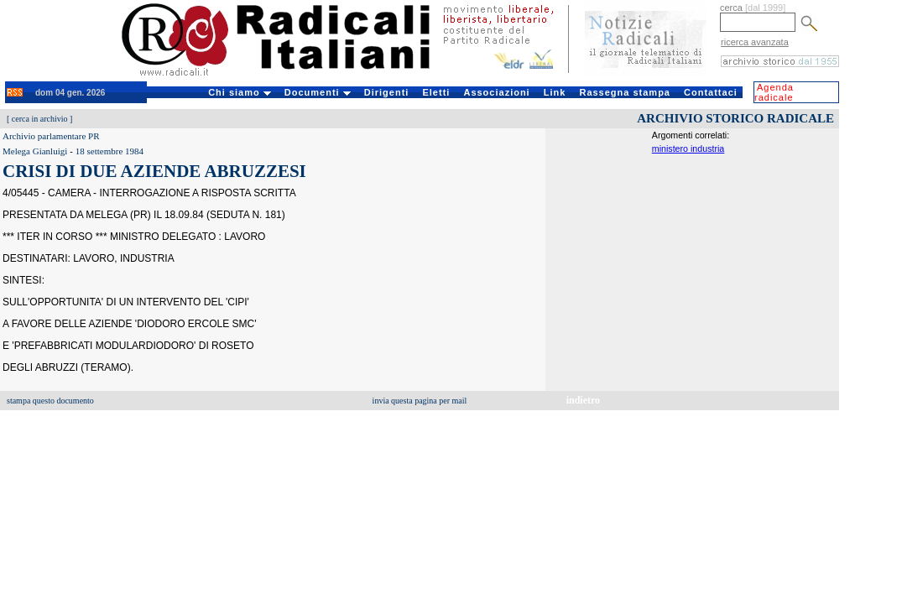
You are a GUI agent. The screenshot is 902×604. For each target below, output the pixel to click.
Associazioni (496, 92)
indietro (583, 400)
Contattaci (711, 92)
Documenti (317, 92)
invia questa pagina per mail (420, 400)
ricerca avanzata (755, 42)
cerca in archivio (40, 118)
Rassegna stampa (624, 92)
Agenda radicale (774, 92)
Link (555, 92)
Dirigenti (386, 92)
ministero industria (688, 148)
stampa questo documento (50, 400)
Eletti (436, 92)
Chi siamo (239, 92)
